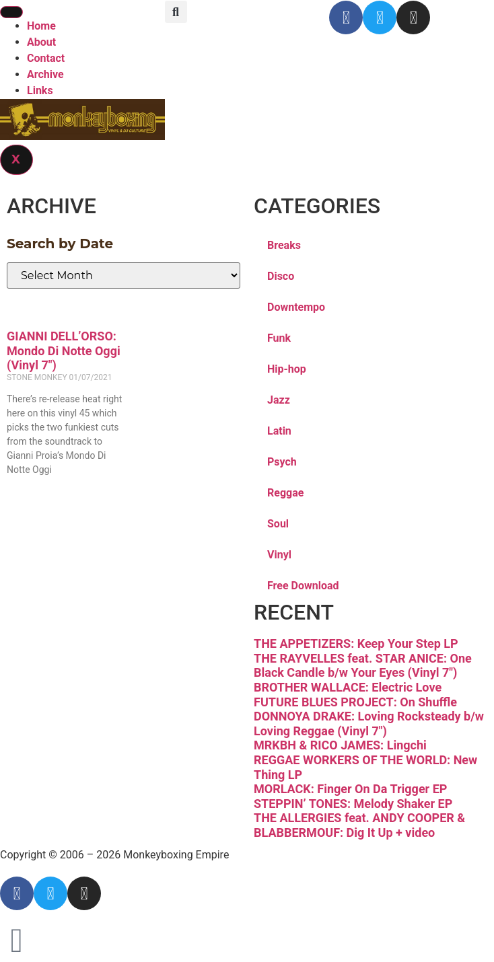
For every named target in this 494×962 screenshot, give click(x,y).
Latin (279, 430)
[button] (176, 12)
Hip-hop (286, 369)
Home (41, 26)
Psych (282, 461)
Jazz (278, 400)
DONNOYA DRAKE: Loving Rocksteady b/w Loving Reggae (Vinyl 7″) (369, 723)
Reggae (285, 492)
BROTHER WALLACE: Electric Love (348, 687)
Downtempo (296, 307)
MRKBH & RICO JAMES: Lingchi (340, 745)
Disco (280, 276)
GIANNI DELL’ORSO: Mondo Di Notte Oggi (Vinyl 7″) (63, 350)
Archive (45, 74)
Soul (278, 523)
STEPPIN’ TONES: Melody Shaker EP (353, 804)
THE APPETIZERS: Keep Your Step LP (356, 643)
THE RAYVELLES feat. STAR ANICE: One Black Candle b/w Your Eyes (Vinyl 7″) (363, 665)
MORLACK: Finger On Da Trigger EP (350, 789)
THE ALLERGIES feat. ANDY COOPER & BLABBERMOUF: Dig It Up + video (359, 825)
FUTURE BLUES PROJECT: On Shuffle (355, 702)
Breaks (284, 245)
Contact (46, 58)
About (41, 42)
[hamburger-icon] (11, 12)
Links (40, 90)
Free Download (303, 585)
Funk (279, 338)
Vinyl (279, 554)
